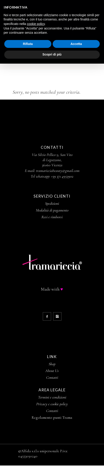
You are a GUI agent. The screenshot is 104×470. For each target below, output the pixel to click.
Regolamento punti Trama (52, 417)
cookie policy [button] (36, 24)
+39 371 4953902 (62, 176)
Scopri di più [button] (52, 54)
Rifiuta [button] (28, 44)
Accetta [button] (76, 44)
